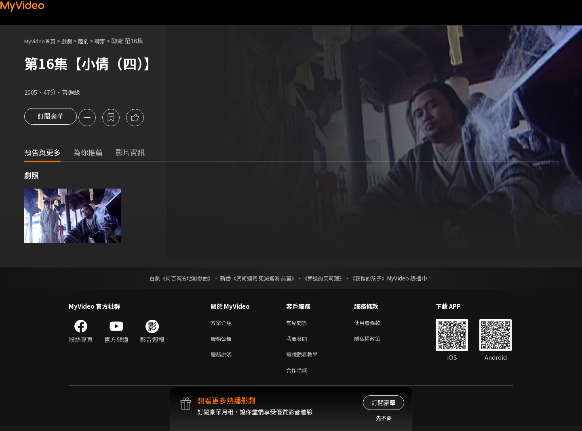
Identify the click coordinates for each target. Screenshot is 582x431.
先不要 (384, 418)
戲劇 (73, 40)
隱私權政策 (374, 341)
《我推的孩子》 (374, 279)
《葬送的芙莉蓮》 (326, 279)
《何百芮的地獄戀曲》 (181, 279)
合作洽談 (298, 375)
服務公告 (223, 341)
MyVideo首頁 (42, 40)
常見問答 (298, 324)
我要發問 (298, 341)
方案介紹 (223, 324)
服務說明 (223, 358)
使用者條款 (374, 324)
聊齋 (109, 40)
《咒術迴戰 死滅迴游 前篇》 (263, 279)
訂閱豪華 (50, 118)
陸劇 (91, 40)
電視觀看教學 (304, 358)
